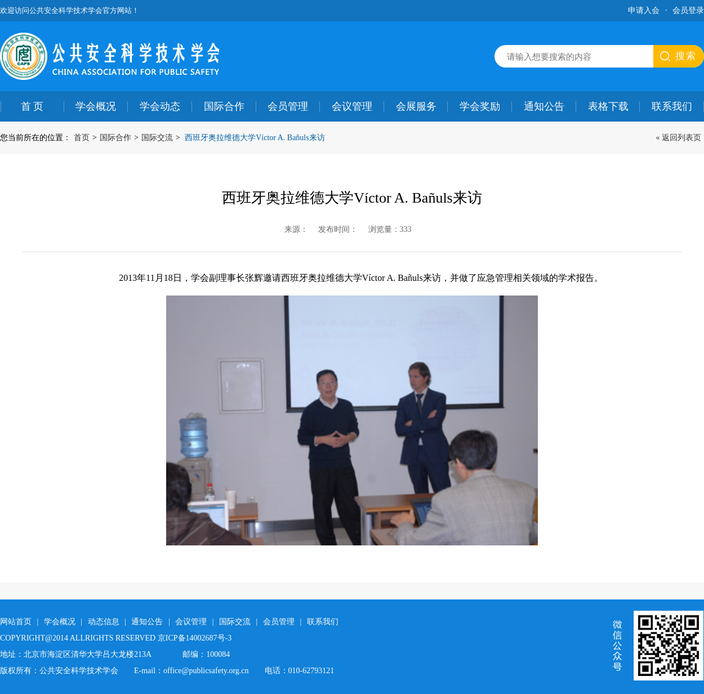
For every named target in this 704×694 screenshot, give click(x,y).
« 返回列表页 (679, 137)
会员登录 (688, 10)
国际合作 (224, 106)
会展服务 (416, 106)
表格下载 (608, 106)
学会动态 (160, 106)
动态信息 (103, 621)
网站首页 (16, 621)
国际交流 (157, 137)
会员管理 (288, 106)
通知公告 (544, 106)
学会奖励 (480, 106)
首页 (82, 137)
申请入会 (644, 10)
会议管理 (352, 106)
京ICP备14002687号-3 (194, 638)
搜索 (686, 56)
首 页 (32, 106)
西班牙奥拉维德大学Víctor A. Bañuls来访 (255, 137)
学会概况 (95, 106)
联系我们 (322, 621)
